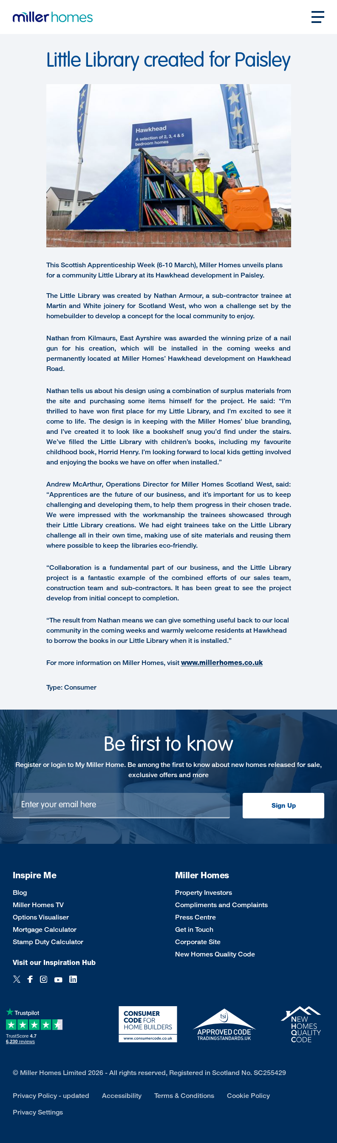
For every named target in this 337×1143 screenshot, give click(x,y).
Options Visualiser (41, 917)
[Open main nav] (318, 17)
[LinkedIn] (73, 983)
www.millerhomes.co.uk (222, 663)
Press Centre (195, 917)
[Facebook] (30, 983)
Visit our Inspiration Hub (54, 963)
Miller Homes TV (38, 905)
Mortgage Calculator (44, 929)
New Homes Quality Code (215, 954)
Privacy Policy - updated (51, 1096)
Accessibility (122, 1096)
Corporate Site (198, 942)
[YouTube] (58, 983)
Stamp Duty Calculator (48, 942)
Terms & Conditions (184, 1096)
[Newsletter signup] (121, 805)
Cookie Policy (248, 1096)
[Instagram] (44, 983)
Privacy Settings (38, 1112)
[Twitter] (17, 983)
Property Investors (203, 892)
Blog (20, 892)
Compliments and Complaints (221, 905)
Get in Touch (194, 929)
